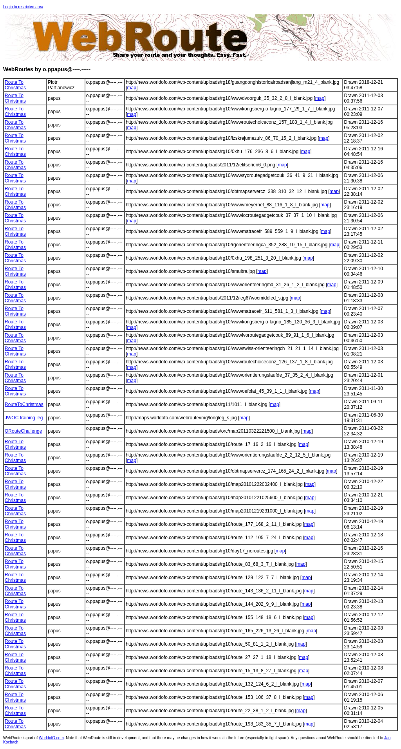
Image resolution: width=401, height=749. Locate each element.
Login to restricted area (23, 7)
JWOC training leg (24, 418)
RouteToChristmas (24, 404)
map (131, 87)
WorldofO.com (51, 738)
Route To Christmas (15, 84)
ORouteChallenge (23, 431)
